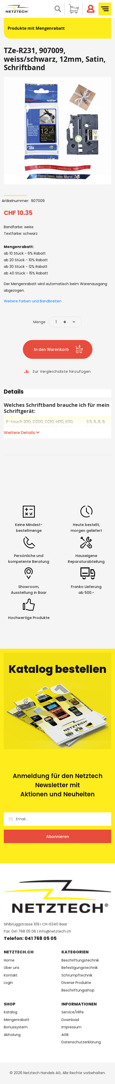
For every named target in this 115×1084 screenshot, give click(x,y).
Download (70, 1019)
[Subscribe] (57, 836)
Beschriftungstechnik (80, 960)
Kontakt (11, 975)
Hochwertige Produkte (29, 617)
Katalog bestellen (58, 669)
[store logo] (16, 9)
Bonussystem (16, 1027)
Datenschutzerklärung (81, 1042)
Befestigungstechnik (79, 967)
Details (14, 392)
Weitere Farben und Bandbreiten (32, 301)
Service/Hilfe (72, 1012)
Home (9, 960)
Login (8, 982)
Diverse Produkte (76, 982)
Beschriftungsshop (77, 990)
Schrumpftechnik (76, 975)
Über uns (11, 967)
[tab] (57, 393)
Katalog (10, 1012)
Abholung (12, 1034)
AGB (65, 1034)
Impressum (71, 1027)
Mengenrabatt (16, 1019)
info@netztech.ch (55, 931)
